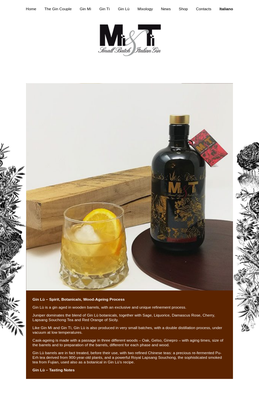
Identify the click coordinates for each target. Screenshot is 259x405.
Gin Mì (85, 9)
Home (31, 9)
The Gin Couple (58, 9)
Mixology (145, 9)
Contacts (204, 9)
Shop (183, 9)
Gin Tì (104, 9)
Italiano (226, 9)
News (166, 9)
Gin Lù (124, 9)
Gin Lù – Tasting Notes (54, 370)
